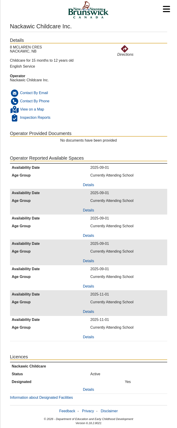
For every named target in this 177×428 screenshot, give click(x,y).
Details (88, 185)
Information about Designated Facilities (41, 397)
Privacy (88, 411)
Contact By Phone (34, 101)
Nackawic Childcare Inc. (29, 80)
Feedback (67, 411)
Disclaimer (109, 411)
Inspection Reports (35, 117)
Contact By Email (34, 93)
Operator (18, 76)
